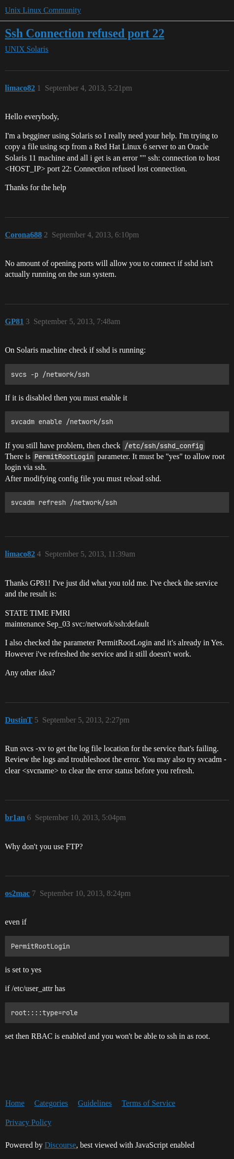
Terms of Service (149, 1103)
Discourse (60, 1145)
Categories (51, 1103)
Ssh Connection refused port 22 (84, 33)
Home (15, 1103)
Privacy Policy (28, 1122)
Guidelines (95, 1103)
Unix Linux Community (43, 10)
